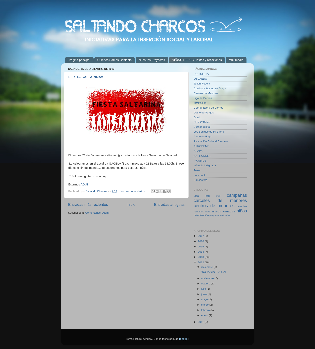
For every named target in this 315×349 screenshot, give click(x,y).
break (218, 196)
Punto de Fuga (203, 136)
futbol (207, 211)
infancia (216, 211)
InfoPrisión (200, 102)
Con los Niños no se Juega (210, 88)
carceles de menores (220, 200)
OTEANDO (200, 78)
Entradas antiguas (169, 204)
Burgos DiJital (202, 126)
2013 (201, 256)
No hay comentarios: (133, 191)
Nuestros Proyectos (152, 60)
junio (204, 294)
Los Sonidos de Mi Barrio (209, 131)
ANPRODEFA (202, 155)
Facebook (200, 175)
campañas (237, 195)
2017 (201, 235)
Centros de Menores (206, 93)
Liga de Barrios (203, 98)
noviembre (208, 278)
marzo (205, 304)
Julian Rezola (202, 83)
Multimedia (236, 60)
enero (205, 315)
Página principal (79, 60)
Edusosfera (200, 179)
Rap (207, 195)
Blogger (183, 338)
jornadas (228, 211)
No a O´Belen (202, 122)
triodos (226, 215)
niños (241, 210)
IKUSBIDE (200, 160)
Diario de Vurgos (204, 112)
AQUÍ (84, 184)
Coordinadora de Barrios (208, 107)
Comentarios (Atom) (97, 212)
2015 (201, 246)
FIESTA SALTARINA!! (85, 77)
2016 (201, 241)
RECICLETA (201, 73)
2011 (201, 321)
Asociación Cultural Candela (211, 141)
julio (204, 288)
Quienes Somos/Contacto (114, 60)
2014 (201, 251)
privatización (201, 215)
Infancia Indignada (205, 165)
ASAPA (198, 150)
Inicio (131, 204)
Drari (196, 117)
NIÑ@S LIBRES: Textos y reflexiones (197, 60)
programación (216, 215)
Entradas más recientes (88, 204)
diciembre (207, 267)
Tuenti (197, 170)
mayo (205, 299)
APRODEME (201, 146)
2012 (201, 262)
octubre (206, 283)
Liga (196, 195)
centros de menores (214, 205)
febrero (206, 310)
